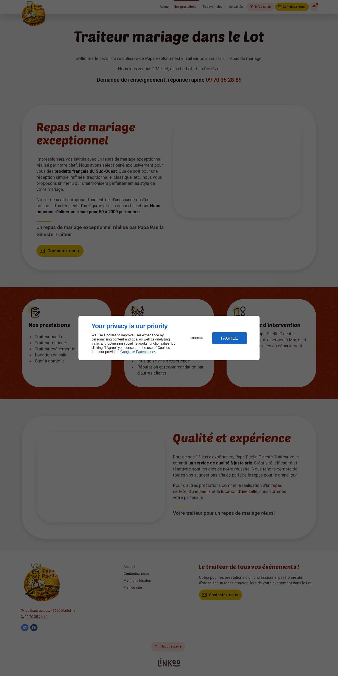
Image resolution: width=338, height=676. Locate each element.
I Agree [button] (229, 338)
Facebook (143, 352)
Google (125, 352)
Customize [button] (197, 337)
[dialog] (169, 338)
